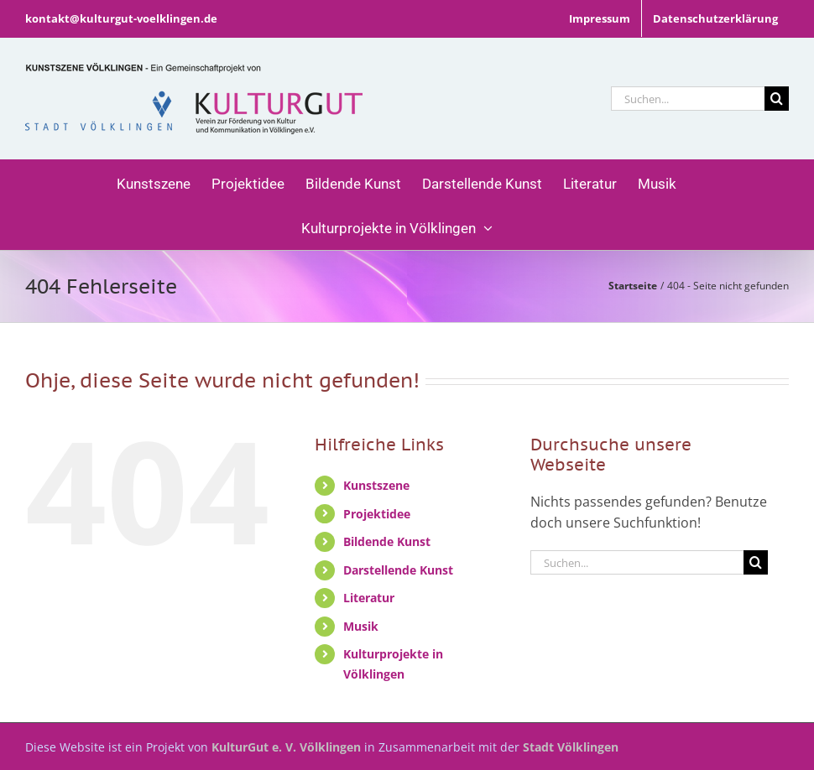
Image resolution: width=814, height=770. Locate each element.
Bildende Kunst (386, 541)
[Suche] (776, 98)
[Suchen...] (687, 98)
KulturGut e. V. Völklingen (286, 747)
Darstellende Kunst (398, 570)
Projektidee (376, 514)
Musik (360, 626)
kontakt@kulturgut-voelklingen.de (121, 18)
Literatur (368, 598)
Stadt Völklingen (570, 747)
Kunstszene (376, 485)
